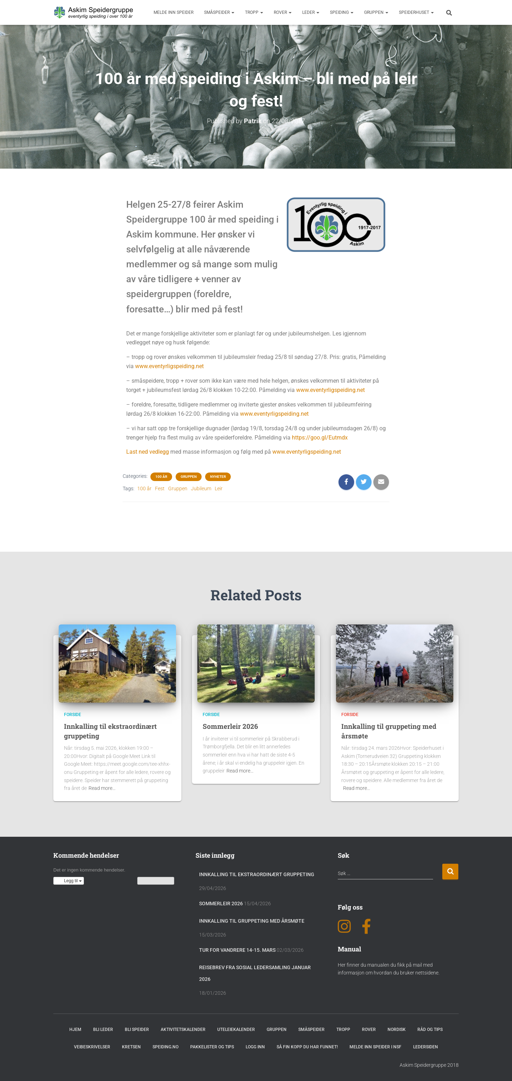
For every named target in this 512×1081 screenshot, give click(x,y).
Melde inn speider (173, 12)
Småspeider (219, 12)
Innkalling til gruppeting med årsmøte (251, 921)
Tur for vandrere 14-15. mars (237, 950)
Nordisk (397, 1029)
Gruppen (376, 12)
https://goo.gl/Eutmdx (320, 437)
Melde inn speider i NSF (375, 1046)
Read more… (102, 788)
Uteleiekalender (236, 1029)
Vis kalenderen (155, 880)
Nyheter (218, 477)
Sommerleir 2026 (230, 726)
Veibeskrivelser (92, 1046)
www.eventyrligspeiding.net (169, 366)
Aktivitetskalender (183, 1029)
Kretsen (131, 1046)
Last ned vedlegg (147, 451)
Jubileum (201, 488)
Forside (72, 714)
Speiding (341, 12)
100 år (161, 477)
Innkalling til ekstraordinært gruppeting (256, 874)
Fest (160, 488)
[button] (69, 880)
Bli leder (103, 1029)
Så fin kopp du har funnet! (307, 1046)
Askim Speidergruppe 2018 (429, 1065)
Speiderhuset (416, 12)
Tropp (254, 12)
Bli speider (137, 1029)
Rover (283, 12)
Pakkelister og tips (212, 1046)
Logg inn (255, 1046)
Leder (310, 12)
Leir (219, 488)
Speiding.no (165, 1046)
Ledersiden (425, 1046)
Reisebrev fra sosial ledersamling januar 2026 (255, 973)
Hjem (75, 1029)
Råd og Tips (430, 1029)
